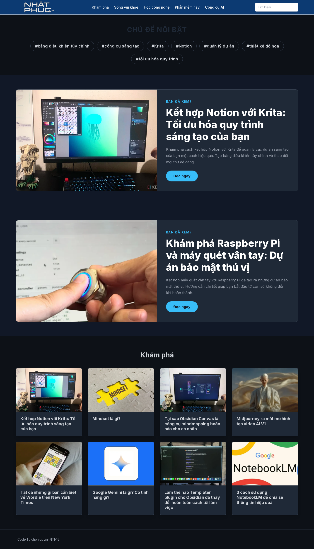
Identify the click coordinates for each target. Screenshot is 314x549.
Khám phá (100, 7)
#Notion (184, 46)
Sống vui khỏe (126, 7)
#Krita (158, 46)
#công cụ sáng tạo (120, 46)
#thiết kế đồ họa (262, 46)
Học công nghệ (156, 7)
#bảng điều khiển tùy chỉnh (62, 46)
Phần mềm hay (187, 7)
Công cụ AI (214, 7)
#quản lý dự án (219, 46)
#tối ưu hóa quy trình (157, 59)
